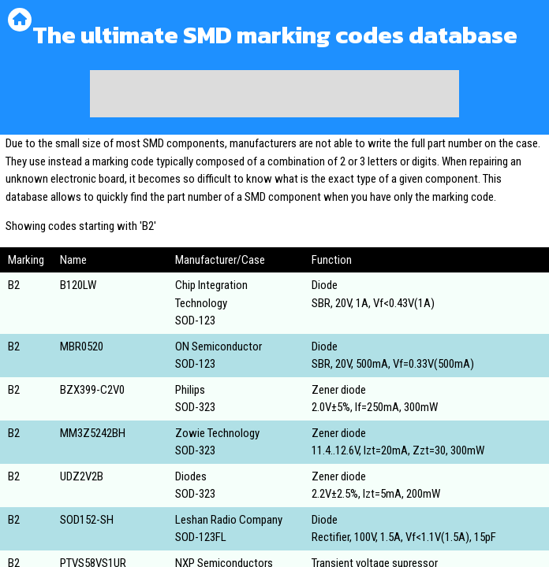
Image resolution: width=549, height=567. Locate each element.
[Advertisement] (274, 93)
